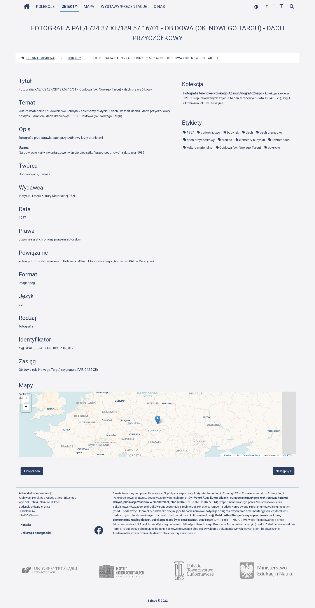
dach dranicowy (271, 132)
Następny (284, 471)
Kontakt (26, 524)
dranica (227, 140)
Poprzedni (31, 471)
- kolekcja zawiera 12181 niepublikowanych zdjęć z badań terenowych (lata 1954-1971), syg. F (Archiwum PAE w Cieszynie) (237, 98)
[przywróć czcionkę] (274, 6)
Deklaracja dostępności (36, 533)
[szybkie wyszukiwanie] (291, 6)
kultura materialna (199, 148)
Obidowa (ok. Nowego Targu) (240, 148)
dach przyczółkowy (201, 140)
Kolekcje (45, 6)
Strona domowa (37, 58)
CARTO (287, 455)
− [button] (26, 406)
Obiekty (69, 6)
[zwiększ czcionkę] (281, 6)
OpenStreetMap (251, 455)
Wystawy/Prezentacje (124, 6)
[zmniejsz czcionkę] (266, 6)
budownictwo (210, 132)
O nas (159, 6)
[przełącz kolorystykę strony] (256, 6)
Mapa (89, 6)
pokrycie (274, 148)
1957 (190, 132)
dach (249, 132)
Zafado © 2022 (157, 600)
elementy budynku (252, 140)
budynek (233, 132)
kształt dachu (281, 140)
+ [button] (26, 398)
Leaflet (227, 455)
